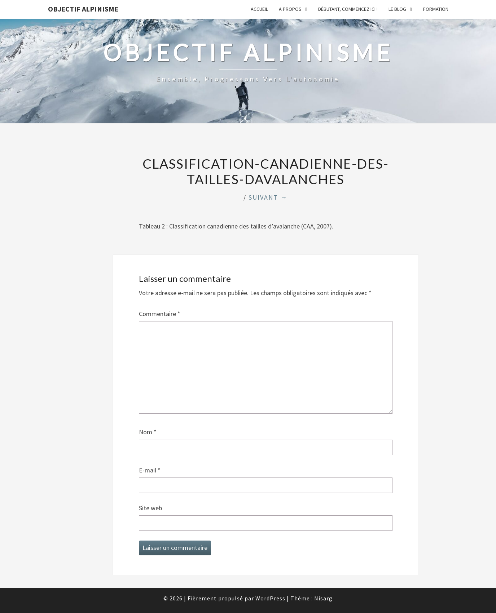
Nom (148, 432)
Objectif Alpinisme (83, 8)
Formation (435, 9)
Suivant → (268, 197)
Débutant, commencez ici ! (348, 9)
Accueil (259, 9)
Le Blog (397, 9)
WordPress (270, 598)
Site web (150, 508)
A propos (290, 9)
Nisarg (323, 598)
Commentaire (159, 314)
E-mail (150, 470)
